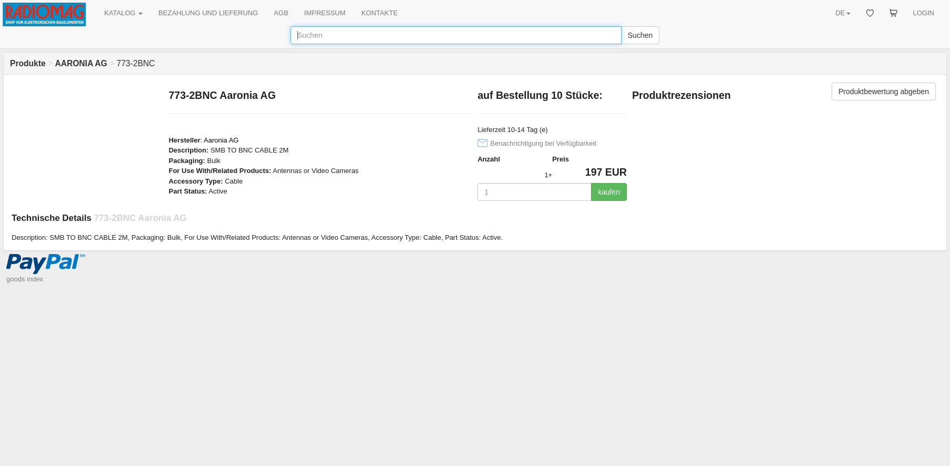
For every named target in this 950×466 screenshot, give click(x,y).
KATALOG (123, 13)
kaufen (609, 192)
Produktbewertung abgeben (883, 91)
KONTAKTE (380, 13)
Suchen (640, 35)
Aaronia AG (221, 140)
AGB (281, 13)
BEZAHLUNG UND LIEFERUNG (208, 13)
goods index (24, 279)
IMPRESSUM (325, 13)
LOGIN (923, 13)
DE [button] (842, 13)
